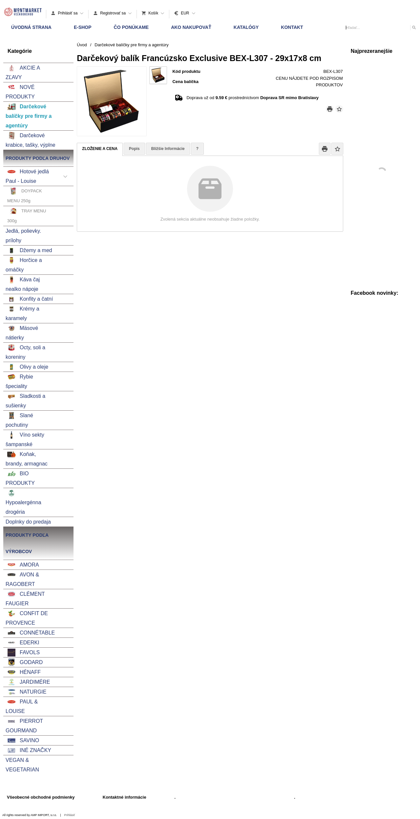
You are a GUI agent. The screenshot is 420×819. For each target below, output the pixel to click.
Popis (134, 148)
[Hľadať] (414, 27)
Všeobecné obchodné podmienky (41, 797)
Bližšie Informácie (168, 148)
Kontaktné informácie (124, 797)
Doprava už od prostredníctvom (252, 97)
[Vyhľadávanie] (381, 27)
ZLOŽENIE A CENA (99, 148)
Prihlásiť (69, 815)
